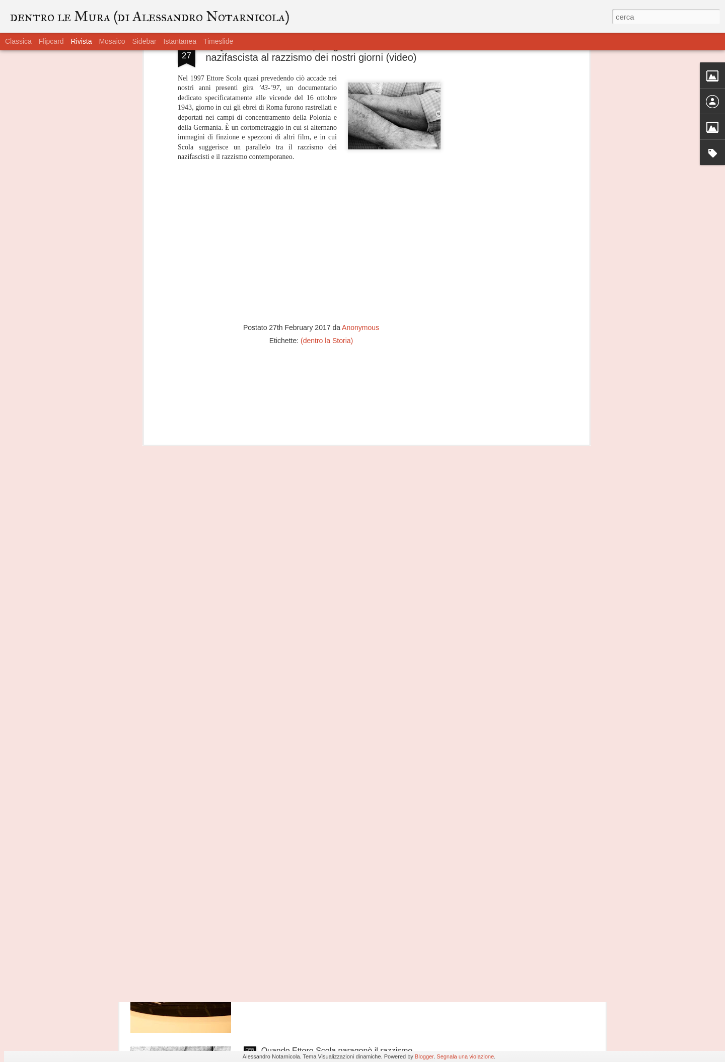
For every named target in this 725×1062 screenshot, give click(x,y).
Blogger (424, 1056)
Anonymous (360, 232)
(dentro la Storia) (327, 245)
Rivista (81, 41)
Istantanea (180, 41)
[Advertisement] (311, 310)
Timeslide (218, 41)
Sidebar (144, 41)
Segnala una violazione (465, 1056)
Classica (18, 41)
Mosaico (112, 41)
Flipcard (51, 41)
